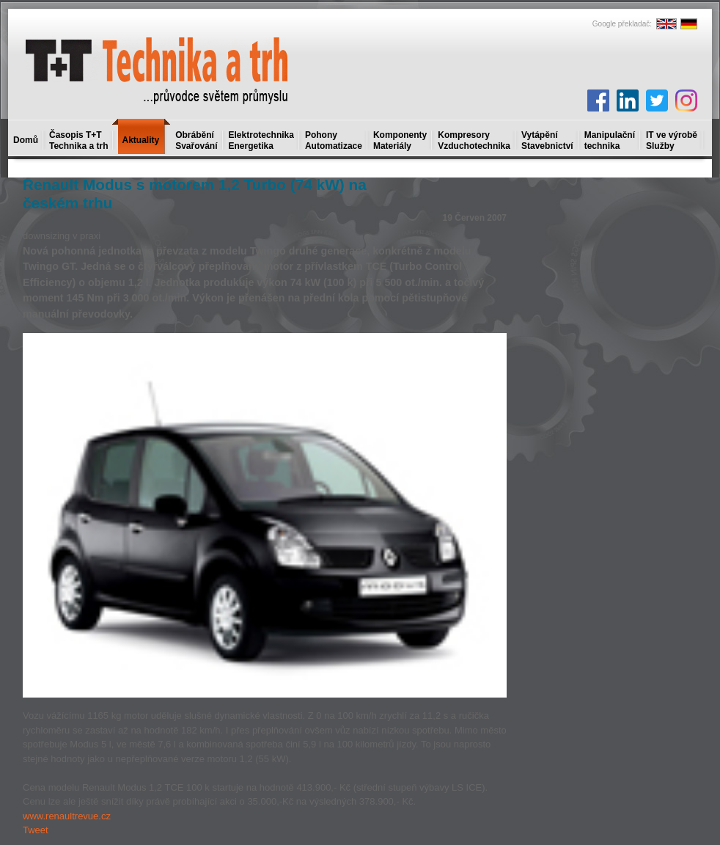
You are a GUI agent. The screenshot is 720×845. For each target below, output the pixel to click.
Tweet (35, 829)
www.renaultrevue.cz (67, 816)
